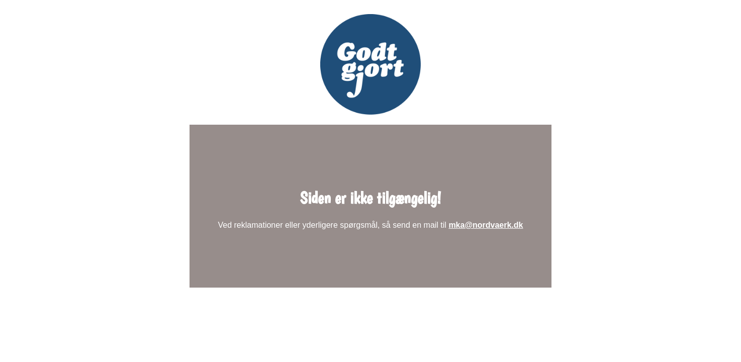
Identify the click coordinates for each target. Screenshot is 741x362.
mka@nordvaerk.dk (485, 225)
